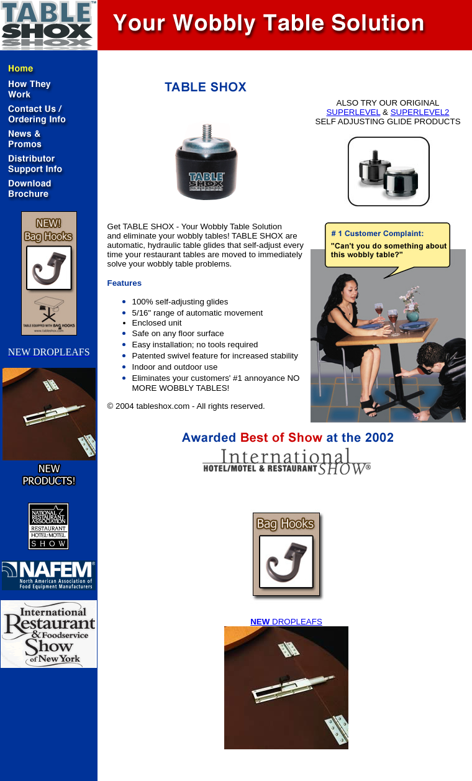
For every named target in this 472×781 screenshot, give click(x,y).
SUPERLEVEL (353, 112)
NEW (260, 621)
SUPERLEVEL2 (420, 112)
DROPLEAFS (296, 621)
